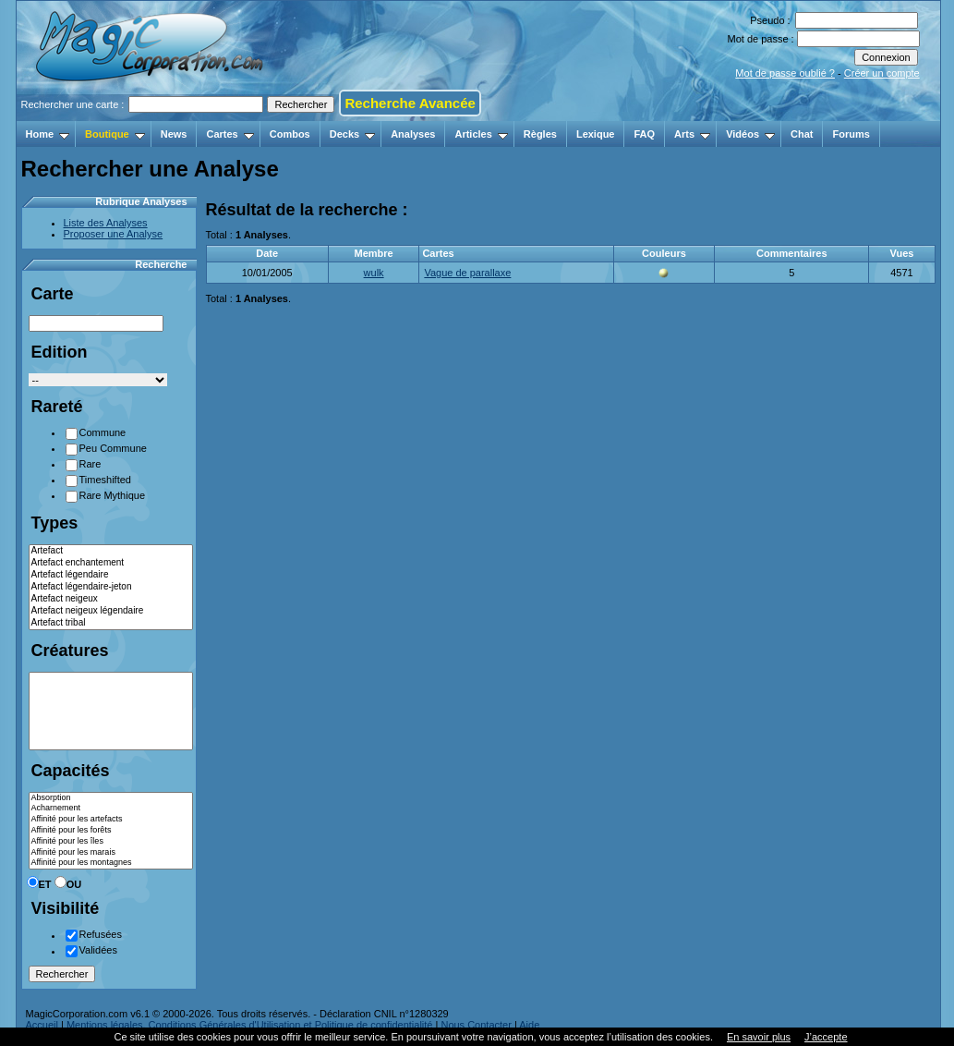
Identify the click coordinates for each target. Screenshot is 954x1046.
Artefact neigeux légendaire (111, 611)
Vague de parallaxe (467, 272)
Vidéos (750, 134)
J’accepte (825, 1036)
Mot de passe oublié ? (785, 73)
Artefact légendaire (111, 575)
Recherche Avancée (409, 103)
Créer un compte (882, 73)
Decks (352, 134)
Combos (290, 134)
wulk (374, 272)
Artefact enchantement (111, 563)
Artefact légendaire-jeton (111, 587)
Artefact (111, 551)
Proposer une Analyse (113, 233)
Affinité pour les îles (111, 841)
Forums (850, 134)
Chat (802, 134)
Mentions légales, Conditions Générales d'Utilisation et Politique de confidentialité (249, 1024)
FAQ (644, 134)
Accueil (42, 1024)
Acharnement (111, 808)
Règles (540, 134)
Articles (480, 134)
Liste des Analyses (106, 222)
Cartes (229, 134)
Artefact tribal (111, 623)
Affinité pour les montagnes (111, 863)
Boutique (115, 134)
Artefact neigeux (111, 599)
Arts (692, 134)
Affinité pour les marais (111, 852)
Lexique (595, 134)
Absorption (111, 798)
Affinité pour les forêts (111, 830)
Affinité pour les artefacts (111, 819)
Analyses (413, 134)
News (174, 134)
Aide (529, 1024)
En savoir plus (759, 1036)
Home (48, 134)
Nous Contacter (476, 1024)
